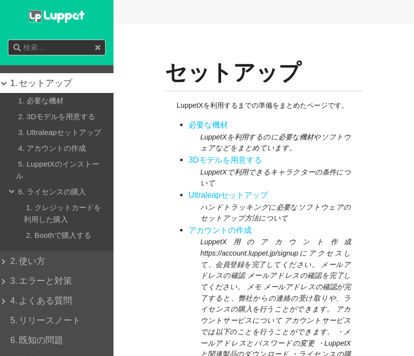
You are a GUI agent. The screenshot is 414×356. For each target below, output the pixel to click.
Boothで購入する (57, 235)
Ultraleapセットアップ (228, 195)
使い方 (26, 261)
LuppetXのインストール (57, 169)
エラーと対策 (40, 281)
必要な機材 (208, 125)
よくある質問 (40, 301)
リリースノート (44, 320)
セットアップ (40, 83)
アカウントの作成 (220, 230)
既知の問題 (35, 340)
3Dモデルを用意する (225, 160)
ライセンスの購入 (51, 192)
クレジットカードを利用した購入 (62, 212)
